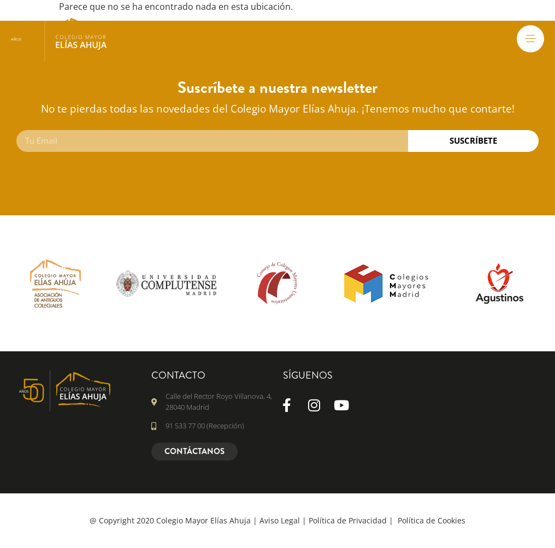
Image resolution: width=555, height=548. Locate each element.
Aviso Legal (279, 520)
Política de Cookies (431, 520)
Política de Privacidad (348, 520)
